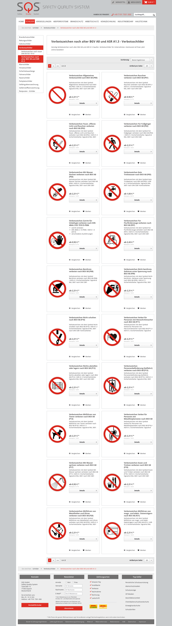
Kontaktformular (34, 605)
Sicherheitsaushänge (27, 71)
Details (88, 102)
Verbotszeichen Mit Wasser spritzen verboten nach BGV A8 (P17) (82, 465)
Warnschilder (24, 64)
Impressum (142, 622)
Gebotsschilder (25, 44)
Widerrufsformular (101, 622)
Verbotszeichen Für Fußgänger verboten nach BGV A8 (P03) (137, 125)
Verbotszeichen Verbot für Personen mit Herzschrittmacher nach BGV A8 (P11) (138, 319)
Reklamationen (114, 622)
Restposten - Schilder (27, 91)
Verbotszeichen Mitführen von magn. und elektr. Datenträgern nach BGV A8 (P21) (138, 513)
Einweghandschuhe (132, 606)
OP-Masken (129, 594)
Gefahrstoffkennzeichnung (29, 88)
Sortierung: (125, 60)
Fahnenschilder (25, 74)
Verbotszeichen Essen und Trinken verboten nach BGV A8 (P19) (137, 465)
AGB (123, 622)
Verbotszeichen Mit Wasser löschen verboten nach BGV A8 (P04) (82, 174)
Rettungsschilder (25, 40)
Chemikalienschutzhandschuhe (137, 602)
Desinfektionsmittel (132, 598)
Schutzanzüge (130, 590)
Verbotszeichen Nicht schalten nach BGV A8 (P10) (82, 318)
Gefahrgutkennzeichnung (28, 84)
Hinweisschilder (25, 68)
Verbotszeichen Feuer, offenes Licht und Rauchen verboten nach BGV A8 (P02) (82, 126)
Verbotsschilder (25, 48)
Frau (75, 582)
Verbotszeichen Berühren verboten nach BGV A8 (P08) (81, 270)
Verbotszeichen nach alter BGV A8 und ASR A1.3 (30, 59)
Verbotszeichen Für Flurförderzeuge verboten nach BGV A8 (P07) (137, 223)
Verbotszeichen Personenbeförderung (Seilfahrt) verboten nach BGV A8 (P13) (138, 368)
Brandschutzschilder (27, 37)
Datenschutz (132, 622)
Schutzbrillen (130, 609)
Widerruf (90, 622)
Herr (68, 582)
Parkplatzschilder (25, 81)
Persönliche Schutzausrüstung (136, 582)
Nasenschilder (24, 78)
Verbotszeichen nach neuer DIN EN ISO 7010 (31, 52)
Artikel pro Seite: (136, 66)
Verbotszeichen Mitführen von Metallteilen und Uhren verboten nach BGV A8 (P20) (82, 513)
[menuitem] (119, 2)
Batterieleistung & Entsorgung (75, 622)
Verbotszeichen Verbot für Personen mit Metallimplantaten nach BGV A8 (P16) (138, 416)
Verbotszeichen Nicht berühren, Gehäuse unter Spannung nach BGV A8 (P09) (138, 271)
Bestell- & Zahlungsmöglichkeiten (36, 622)
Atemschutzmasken (132, 586)
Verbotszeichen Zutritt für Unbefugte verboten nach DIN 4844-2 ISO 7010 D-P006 (82, 223)
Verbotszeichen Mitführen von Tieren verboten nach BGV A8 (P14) (82, 416)
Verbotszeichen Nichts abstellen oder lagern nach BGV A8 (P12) (83, 367)
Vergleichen (74, 114)
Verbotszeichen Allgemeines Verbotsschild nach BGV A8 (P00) (83, 76)
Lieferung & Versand (56, 622)
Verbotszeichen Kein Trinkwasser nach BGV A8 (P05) (137, 173)
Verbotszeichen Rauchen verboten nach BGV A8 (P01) (136, 76)
